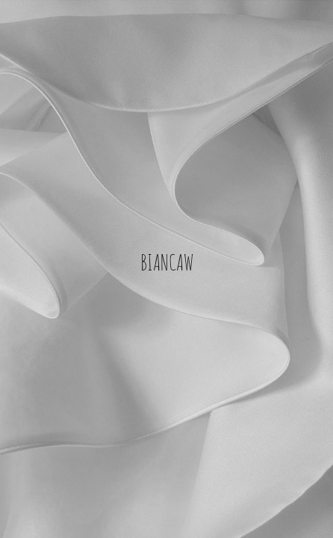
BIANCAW (166, 261)
